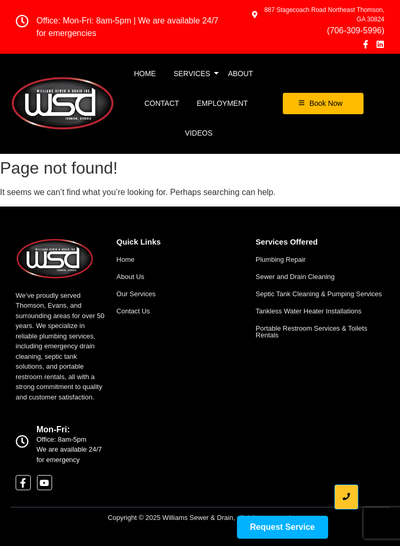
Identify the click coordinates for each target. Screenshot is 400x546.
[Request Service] (282, 527)
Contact (161, 103)
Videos (199, 133)
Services (193, 73)
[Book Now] (323, 103)
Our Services (136, 294)
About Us (130, 277)
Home (145, 73)
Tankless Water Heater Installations (308, 311)
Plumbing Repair (281, 259)
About (240, 73)
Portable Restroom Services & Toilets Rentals (311, 331)
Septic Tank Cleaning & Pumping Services (319, 294)
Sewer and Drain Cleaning (295, 277)
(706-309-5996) (355, 30)
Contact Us (133, 311)
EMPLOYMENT (222, 103)
